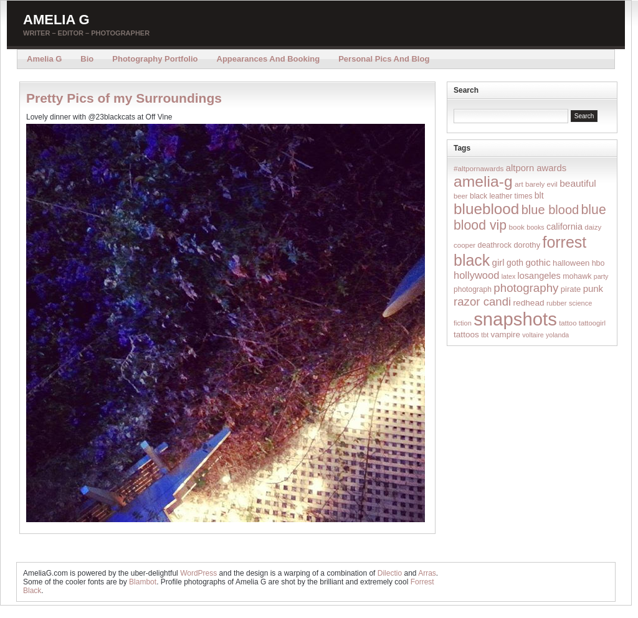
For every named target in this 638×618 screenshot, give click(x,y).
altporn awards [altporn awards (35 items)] (536, 168)
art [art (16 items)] (519, 184)
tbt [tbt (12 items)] (484, 335)
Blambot (142, 582)
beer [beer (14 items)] (461, 196)
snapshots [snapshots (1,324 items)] (515, 319)
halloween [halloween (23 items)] (571, 263)
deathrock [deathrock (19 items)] (495, 245)
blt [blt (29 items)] (539, 195)
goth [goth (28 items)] (515, 263)
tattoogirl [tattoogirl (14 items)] (592, 323)
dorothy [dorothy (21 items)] (526, 245)
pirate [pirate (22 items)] (571, 289)
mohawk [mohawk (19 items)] (577, 276)
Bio (86, 58)
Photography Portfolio (155, 58)
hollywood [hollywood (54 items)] (476, 275)
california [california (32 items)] (564, 227)
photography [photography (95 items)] (525, 287)
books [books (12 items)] (535, 227)
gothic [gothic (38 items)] (537, 262)
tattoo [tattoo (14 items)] (567, 323)
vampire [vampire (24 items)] (505, 334)
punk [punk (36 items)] (593, 288)
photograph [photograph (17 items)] (473, 289)
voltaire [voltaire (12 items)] (532, 335)
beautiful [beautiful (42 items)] (577, 183)
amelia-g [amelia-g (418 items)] (483, 181)
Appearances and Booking (268, 58)
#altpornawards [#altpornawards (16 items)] (478, 168)
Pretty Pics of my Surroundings (124, 98)
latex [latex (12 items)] (509, 276)
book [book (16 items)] (516, 227)
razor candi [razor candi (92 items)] (482, 301)
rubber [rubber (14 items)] (556, 303)
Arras (427, 573)
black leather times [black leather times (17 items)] (501, 196)
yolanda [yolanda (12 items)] (557, 335)
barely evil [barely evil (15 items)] (541, 184)
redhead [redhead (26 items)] (529, 302)
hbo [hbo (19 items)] (598, 263)
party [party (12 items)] (601, 276)
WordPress (198, 573)
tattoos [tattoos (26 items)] (466, 334)
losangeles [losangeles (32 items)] (539, 276)
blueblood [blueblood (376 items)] (486, 208)
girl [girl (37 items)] (498, 262)
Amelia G (56, 19)
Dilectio (390, 573)
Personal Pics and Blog (383, 58)
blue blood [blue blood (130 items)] (550, 210)
